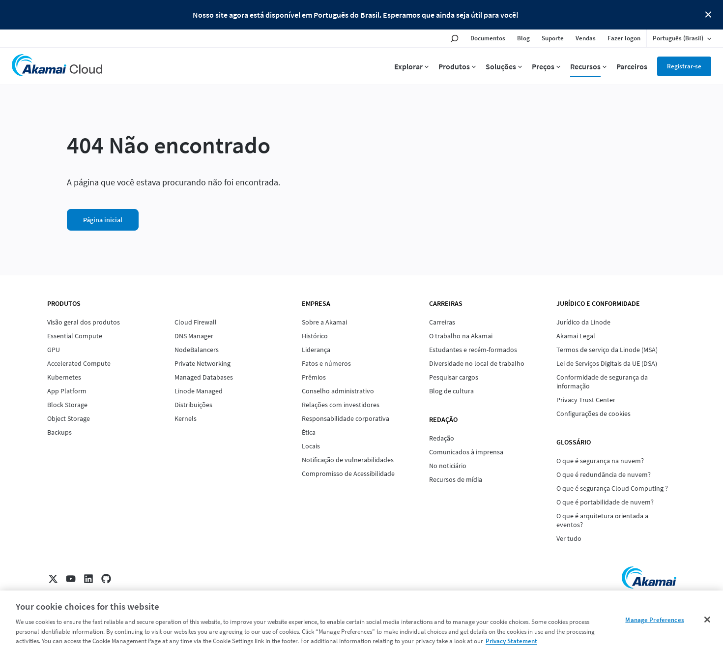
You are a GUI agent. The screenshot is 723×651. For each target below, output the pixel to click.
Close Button (708, 15)
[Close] (707, 619)
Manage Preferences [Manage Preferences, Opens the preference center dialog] (654, 620)
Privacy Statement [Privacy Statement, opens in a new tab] (511, 641)
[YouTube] (71, 579)
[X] (53, 579)
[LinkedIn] (88, 579)
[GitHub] (106, 579)
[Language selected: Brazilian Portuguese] (682, 38)
